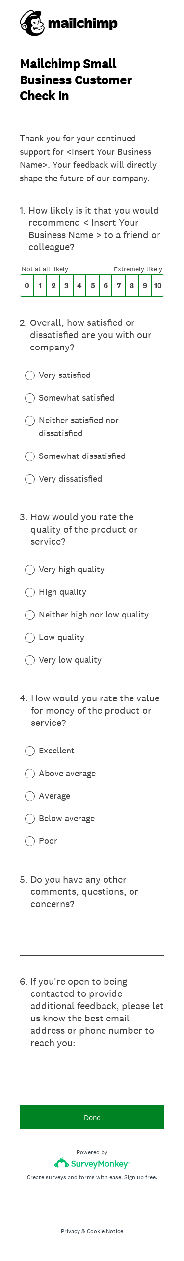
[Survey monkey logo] (92, 1163)
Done (92, 1117)
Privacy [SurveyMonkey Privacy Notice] (70, 1231)
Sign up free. (140, 1177)
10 (157, 286)
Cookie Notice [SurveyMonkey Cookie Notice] (105, 1231)
